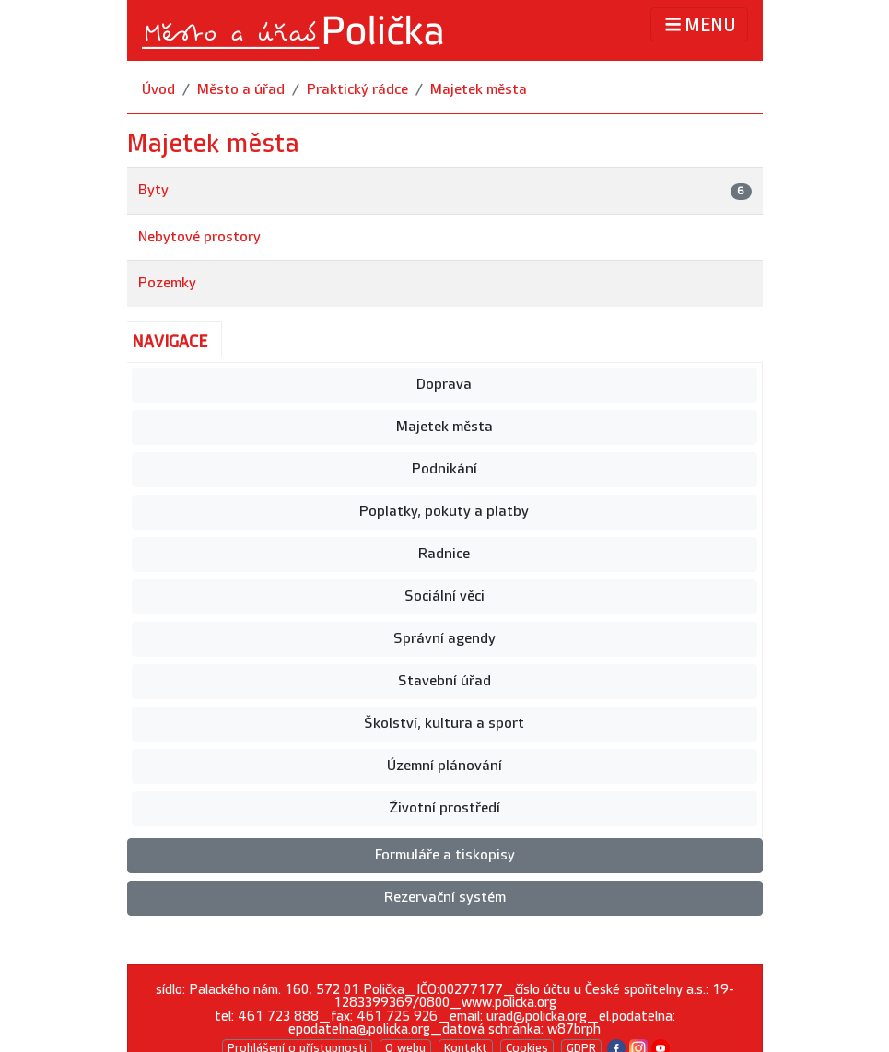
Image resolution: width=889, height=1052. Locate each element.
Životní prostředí (444, 808)
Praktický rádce (357, 90)
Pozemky (167, 283)
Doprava (444, 384)
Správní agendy (444, 639)
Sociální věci (444, 596)
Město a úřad (241, 90)
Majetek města (478, 90)
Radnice (444, 554)
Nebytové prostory (199, 237)
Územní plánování (444, 766)
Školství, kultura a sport (444, 723)
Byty (153, 190)
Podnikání (444, 469)
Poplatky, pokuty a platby (444, 511)
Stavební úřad (444, 681)
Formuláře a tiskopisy (445, 855)
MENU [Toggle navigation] (698, 24)
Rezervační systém (445, 897)
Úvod (158, 90)
